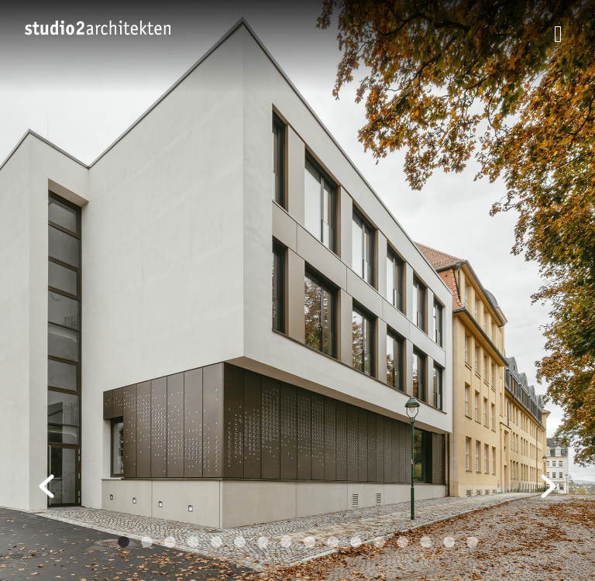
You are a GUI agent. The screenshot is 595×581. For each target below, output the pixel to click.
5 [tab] (216, 542)
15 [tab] (448, 542)
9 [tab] (309, 542)
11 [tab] (355, 542)
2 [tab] (146, 542)
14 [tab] (425, 542)
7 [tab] (262, 542)
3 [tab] (169, 542)
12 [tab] (379, 542)
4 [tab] (193, 542)
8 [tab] (286, 542)
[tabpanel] (297, 290)
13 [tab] (402, 542)
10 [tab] (332, 542)
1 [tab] (123, 542)
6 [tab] (239, 542)
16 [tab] (472, 542)
